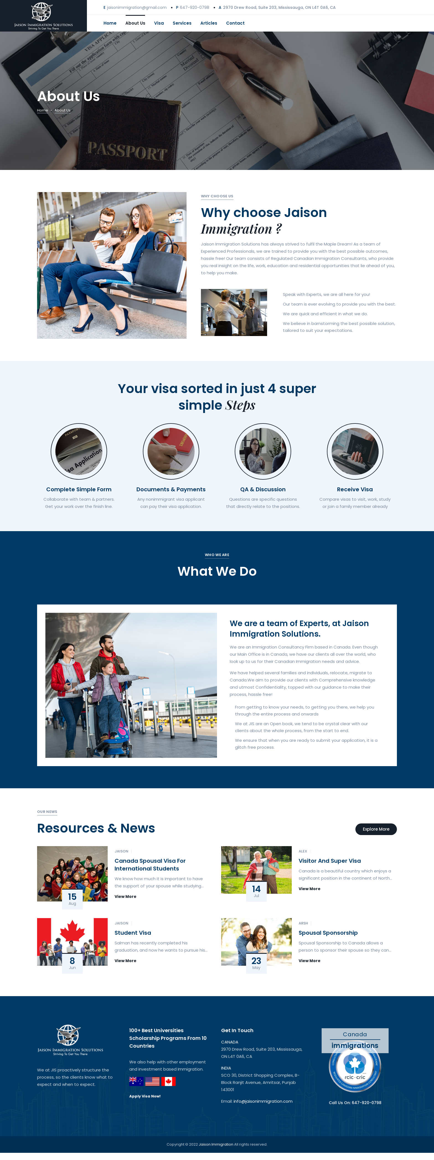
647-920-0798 (194, 7)
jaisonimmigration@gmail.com (137, 7)
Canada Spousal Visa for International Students (150, 864)
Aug (72, 903)
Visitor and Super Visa (330, 861)
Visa (159, 23)
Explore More (376, 829)
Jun (72, 968)
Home (110, 23)
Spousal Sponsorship (328, 933)
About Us (135, 23)
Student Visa (133, 933)
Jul (256, 896)
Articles (208, 23)
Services (182, 23)
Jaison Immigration (216, 1144)
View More (125, 896)
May (256, 968)
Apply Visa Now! (145, 1096)
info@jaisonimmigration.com (263, 1101)
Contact (235, 23)
